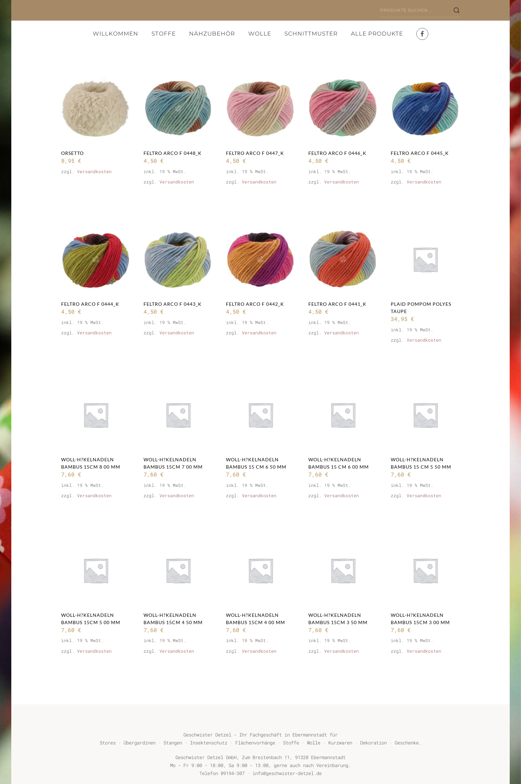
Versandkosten (94, 171)
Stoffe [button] (164, 33)
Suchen (456, 10)
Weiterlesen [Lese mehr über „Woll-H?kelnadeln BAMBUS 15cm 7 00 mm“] (169, 515)
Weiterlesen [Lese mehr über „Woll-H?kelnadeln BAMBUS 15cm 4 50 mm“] (169, 670)
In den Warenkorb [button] (176, 201)
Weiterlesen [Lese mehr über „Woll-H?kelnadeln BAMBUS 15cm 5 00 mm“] (86, 670)
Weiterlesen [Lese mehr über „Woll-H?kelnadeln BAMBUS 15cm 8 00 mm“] (86, 515)
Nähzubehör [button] (212, 33)
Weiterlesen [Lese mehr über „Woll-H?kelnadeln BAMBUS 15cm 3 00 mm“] (416, 670)
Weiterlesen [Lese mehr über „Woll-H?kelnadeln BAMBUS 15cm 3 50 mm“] (334, 670)
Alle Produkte (377, 33)
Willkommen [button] (115, 33)
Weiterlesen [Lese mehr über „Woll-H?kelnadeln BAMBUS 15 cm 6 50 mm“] (251, 515)
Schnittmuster (311, 33)
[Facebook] (422, 34)
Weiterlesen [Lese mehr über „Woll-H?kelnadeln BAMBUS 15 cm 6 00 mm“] (334, 515)
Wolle (259, 33)
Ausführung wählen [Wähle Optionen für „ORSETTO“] (95, 198)
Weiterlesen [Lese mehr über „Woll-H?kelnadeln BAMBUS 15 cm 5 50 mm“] (416, 515)
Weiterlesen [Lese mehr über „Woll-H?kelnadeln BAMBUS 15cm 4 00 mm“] (251, 670)
